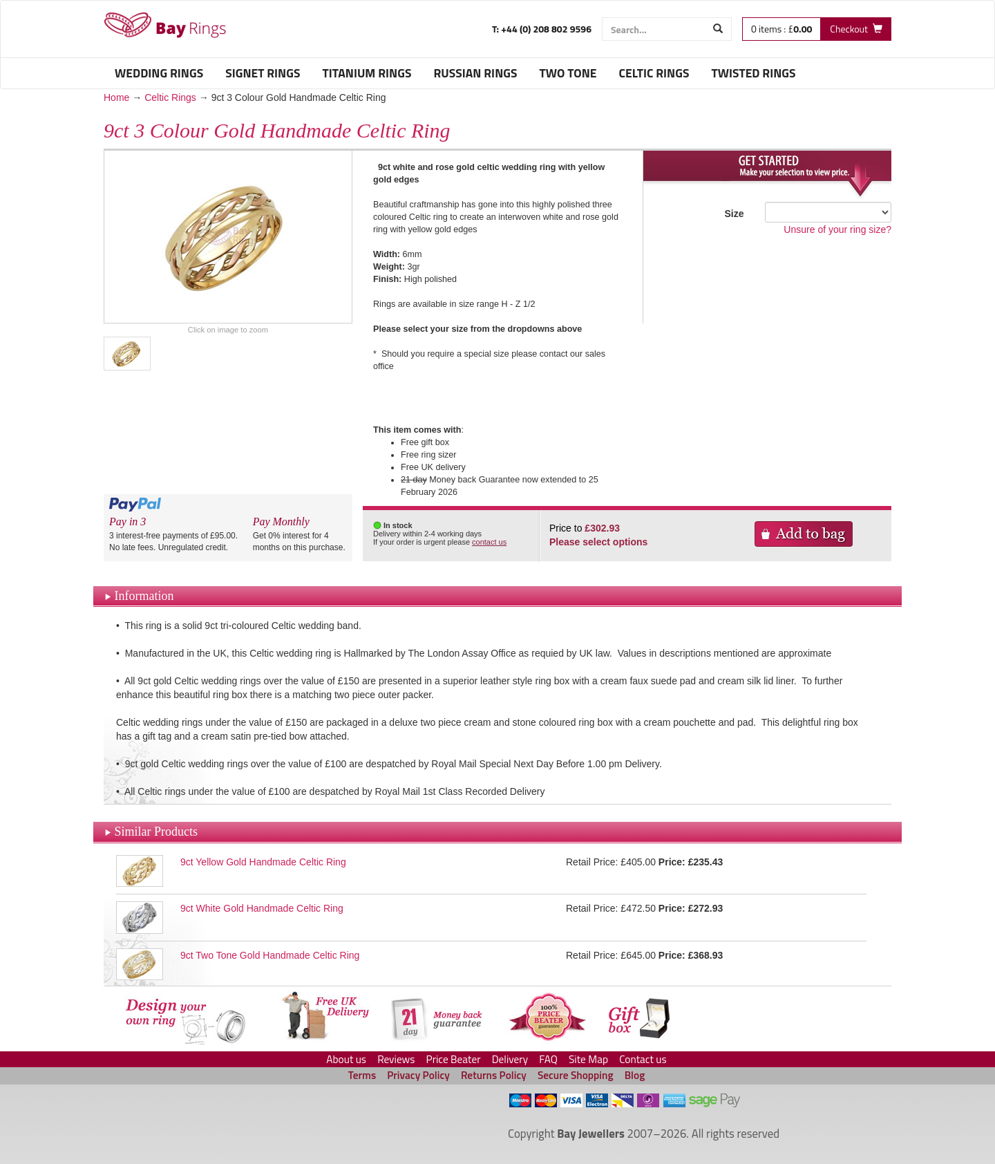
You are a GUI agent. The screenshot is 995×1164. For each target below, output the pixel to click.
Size (733, 213)
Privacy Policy (418, 1075)
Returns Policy (494, 1075)
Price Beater (453, 1059)
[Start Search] (718, 29)
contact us (489, 542)
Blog (635, 1075)
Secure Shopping (576, 1075)
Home (116, 97)
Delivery (510, 1059)
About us (346, 1059)
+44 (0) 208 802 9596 (545, 28)
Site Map (588, 1059)
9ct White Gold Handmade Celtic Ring (261, 908)
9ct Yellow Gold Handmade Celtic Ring (263, 861)
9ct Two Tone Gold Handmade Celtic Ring (269, 955)
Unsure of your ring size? (837, 229)
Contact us (643, 1059)
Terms (362, 1075)
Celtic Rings (170, 97)
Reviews (396, 1059)
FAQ (548, 1059)
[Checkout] (856, 29)
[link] (295, 1118)
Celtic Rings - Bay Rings (165, 25)
